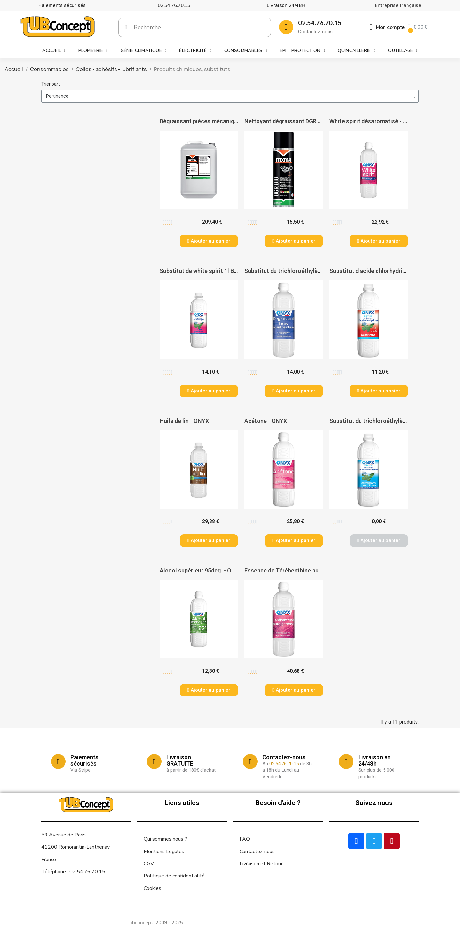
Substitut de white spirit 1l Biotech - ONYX (215, 270)
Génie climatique (143, 50)
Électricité (195, 50)
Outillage (403, 50)
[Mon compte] (387, 27)
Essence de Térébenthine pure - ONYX (294, 570)
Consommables (245, 50)
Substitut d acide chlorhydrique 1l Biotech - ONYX (394, 270)
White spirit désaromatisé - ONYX (373, 121)
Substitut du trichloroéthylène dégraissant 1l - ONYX (313, 270)
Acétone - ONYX (265, 420)
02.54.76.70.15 (174, 5)
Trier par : (50, 83)
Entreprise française (398, 5)
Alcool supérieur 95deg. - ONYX (201, 570)
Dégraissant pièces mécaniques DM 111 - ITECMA (225, 121)
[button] (209, 241)
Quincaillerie (356, 50)
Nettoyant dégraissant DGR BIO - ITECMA (298, 121)
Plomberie (93, 50)
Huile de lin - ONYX (184, 420)
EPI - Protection (302, 50)
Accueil (54, 50)
